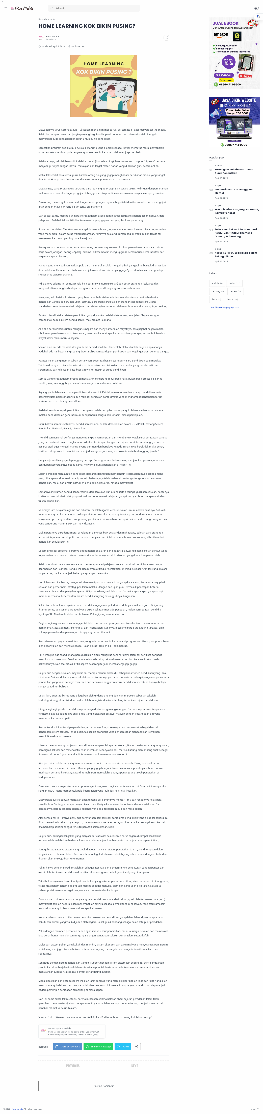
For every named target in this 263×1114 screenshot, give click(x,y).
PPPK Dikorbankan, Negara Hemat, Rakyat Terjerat (236, 211)
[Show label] (223, 307)
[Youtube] (21, 1107)
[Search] (94, 8)
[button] (256, 8)
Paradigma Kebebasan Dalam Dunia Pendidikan (233, 171)
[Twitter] (16, 1107)
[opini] (218, 185)
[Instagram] (11, 1107)
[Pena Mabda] (74, 36)
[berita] (233, 283)
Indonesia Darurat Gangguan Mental (233, 191)
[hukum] (231, 299)
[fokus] (215, 299)
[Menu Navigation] (6, 8)
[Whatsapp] (26, 1107)
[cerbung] (216, 291)
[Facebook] (6, 1107)
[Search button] (51, 8)
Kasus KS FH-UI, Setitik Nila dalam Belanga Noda (235, 254)
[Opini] (219, 165)
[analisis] (216, 283)
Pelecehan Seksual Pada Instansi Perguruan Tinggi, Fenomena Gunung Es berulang (235, 233)
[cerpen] (235, 291)
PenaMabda (62, 1109)
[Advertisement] (233, 368)
